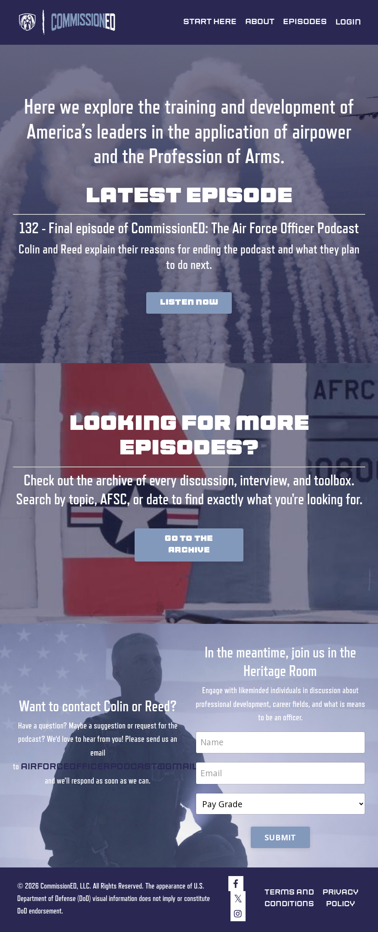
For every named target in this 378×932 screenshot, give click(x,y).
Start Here (209, 22)
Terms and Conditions (287, 900)
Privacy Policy (341, 900)
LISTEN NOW (189, 303)
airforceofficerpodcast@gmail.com (122, 768)
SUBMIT (280, 839)
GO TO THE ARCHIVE (189, 545)
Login (348, 23)
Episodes (305, 22)
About (259, 22)
